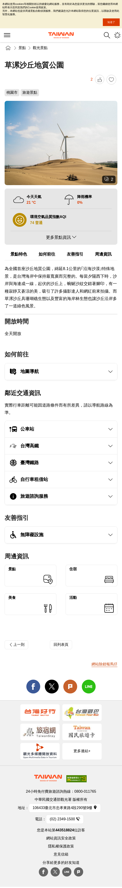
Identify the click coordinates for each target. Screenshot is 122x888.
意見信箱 (61, 854)
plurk (78, 871)
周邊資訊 (103, 254)
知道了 (111, 22)
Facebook (43, 871)
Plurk (70, 686)
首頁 (8, 47)
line (89, 686)
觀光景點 (40, 48)
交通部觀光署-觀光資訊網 (61, 35)
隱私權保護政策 (61, 846)
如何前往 (47, 254)
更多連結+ (81, 751)
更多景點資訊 (58, 237)
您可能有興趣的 (117, 35)
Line (66, 871)
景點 (22, 48)
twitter (52, 686)
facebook (33, 686)
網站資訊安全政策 (61, 838)
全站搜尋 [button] (107, 35)
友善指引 (75, 254)
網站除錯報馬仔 (104, 664)
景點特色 (18, 254)
